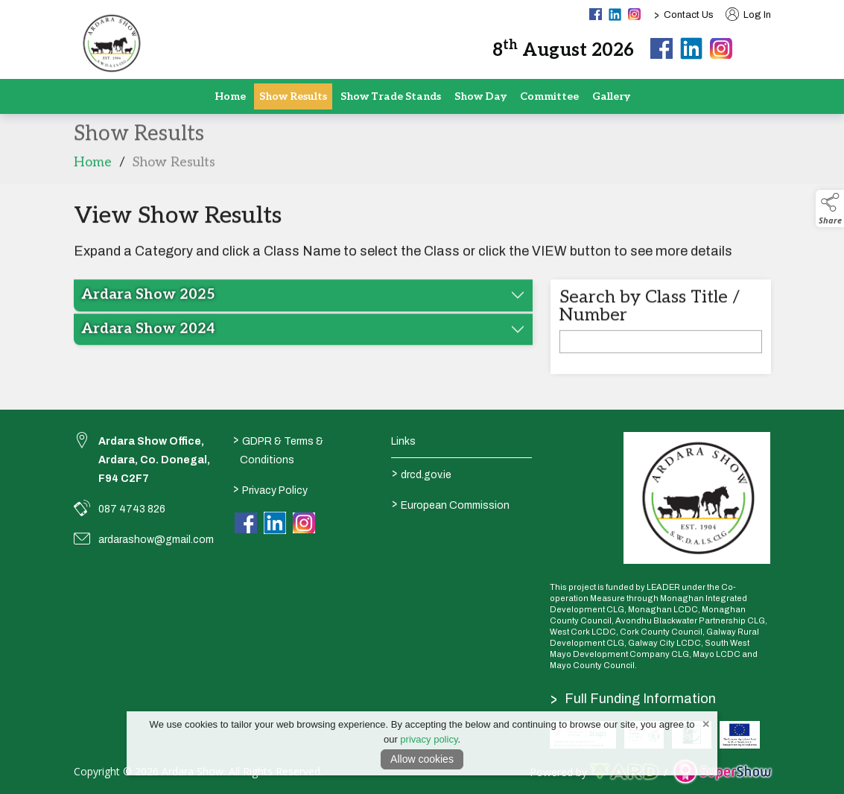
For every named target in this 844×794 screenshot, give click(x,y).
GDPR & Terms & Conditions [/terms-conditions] (278, 449)
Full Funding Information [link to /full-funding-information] (634, 698)
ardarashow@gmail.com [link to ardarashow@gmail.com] (156, 539)
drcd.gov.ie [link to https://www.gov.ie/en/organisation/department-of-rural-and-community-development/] (421, 473)
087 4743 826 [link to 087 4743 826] (131, 509)
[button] (760, 48)
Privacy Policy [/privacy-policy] (270, 488)
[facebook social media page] (595, 14)
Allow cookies (422, 759)
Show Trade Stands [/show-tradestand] (390, 96)
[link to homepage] (111, 43)
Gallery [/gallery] (611, 96)
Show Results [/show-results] (293, 96)
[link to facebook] (246, 523)
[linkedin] (691, 48)
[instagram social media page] (634, 14)
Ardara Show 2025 (148, 303)
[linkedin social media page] (615, 14)
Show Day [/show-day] (480, 96)
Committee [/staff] (549, 96)
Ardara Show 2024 (148, 337)
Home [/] (230, 96)
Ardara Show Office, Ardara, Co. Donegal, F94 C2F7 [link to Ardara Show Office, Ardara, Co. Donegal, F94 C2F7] (154, 460)
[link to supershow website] (722, 772)
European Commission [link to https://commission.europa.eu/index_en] (451, 503)
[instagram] (721, 49)
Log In (748, 15)
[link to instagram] (304, 523)
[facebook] (661, 49)
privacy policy (428, 739)
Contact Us (689, 15)
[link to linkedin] (275, 523)
